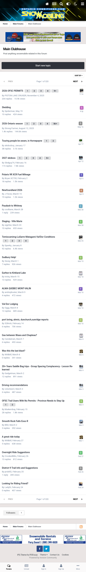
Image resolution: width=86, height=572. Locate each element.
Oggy (7, 308)
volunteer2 (9, 389)
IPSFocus (33, 555)
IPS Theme (22, 555)
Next (75, 81)
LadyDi (8, 487)
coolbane (9, 209)
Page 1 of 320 (42, 81)
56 (55, 124)
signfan (8, 225)
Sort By (78, 75)
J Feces (8, 194)
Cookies (65, 555)
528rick (8, 323)
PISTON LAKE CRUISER (15, 95)
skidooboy (9, 145)
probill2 (8, 471)
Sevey (7, 261)
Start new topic (42, 65)
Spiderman (10, 111)
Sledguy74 (9, 162)
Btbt (7, 425)
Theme (44, 555)
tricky (7, 276)
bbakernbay (10, 409)
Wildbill (8, 354)
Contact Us (54, 555)
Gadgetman (10, 373)
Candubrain (10, 339)
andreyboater (11, 292)
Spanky (8, 245)
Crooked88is (10, 456)
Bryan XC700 (11, 178)
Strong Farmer (11, 128)
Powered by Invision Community (43, 558)
